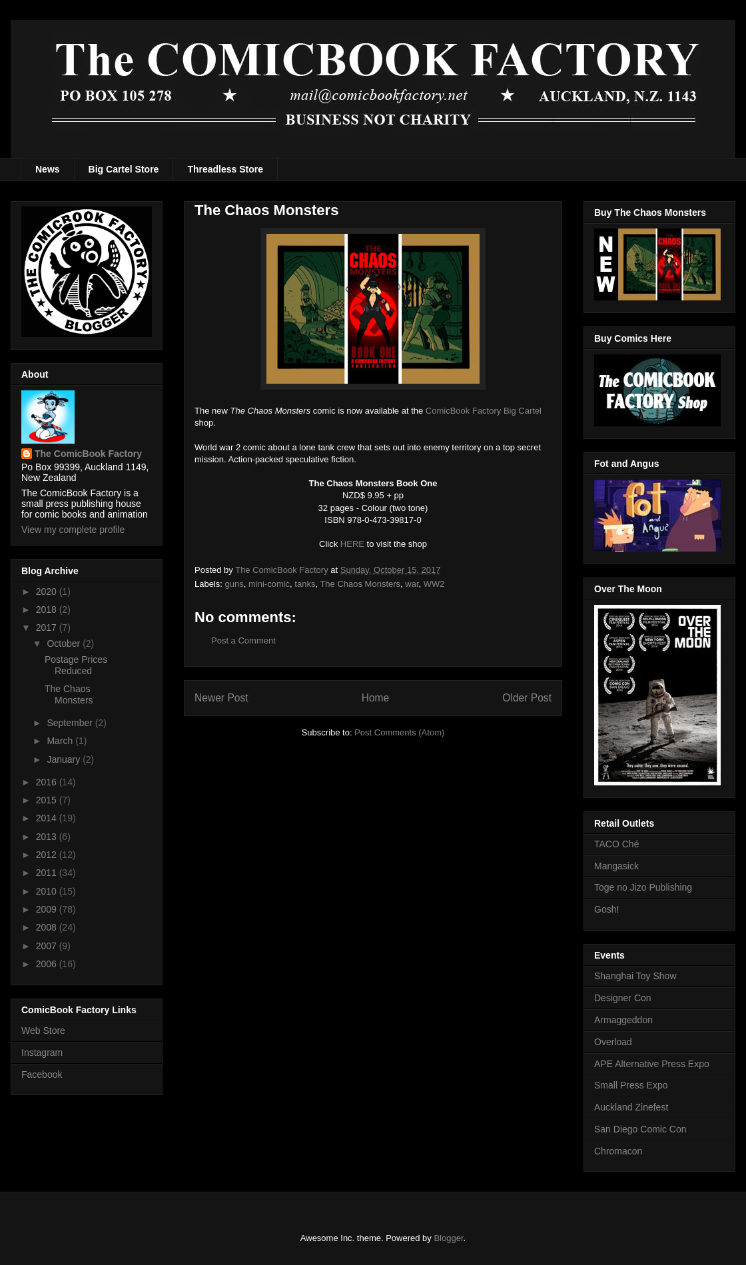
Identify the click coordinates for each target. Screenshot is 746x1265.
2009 (47, 909)
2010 (47, 891)
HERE (352, 544)
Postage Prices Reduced (76, 665)
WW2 (434, 584)
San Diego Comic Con (640, 1129)
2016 (47, 782)
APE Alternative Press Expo (651, 1063)
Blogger (448, 1238)
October (65, 643)
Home (376, 697)
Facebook (41, 1074)
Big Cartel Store (124, 169)
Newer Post (221, 697)
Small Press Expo (630, 1085)
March (61, 740)
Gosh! (606, 909)
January (65, 759)
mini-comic (269, 584)
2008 (47, 927)
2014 (47, 818)
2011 (47, 872)
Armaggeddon (623, 1020)
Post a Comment (243, 640)
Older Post (527, 697)
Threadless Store (225, 169)
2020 (47, 591)
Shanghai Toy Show (635, 976)
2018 (47, 609)
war (411, 584)
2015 (47, 800)
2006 (47, 964)
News (47, 169)
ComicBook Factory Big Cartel (484, 411)
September (71, 722)
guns (234, 584)
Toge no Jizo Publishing (643, 887)
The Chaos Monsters (360, 584)
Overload (613, 1042)
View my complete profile (73, 529)
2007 (47, 946)
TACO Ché (616, 844)
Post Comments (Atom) (399, 732)
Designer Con (622, 998)
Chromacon (618, 1151)
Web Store (43, 1030)
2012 (47, 854)
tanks (304, 584)
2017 (47, 627)
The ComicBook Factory (88, 453)
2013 (47, 836)
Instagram (42, 1052)
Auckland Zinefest (631, 1107)
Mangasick (616, 866)
